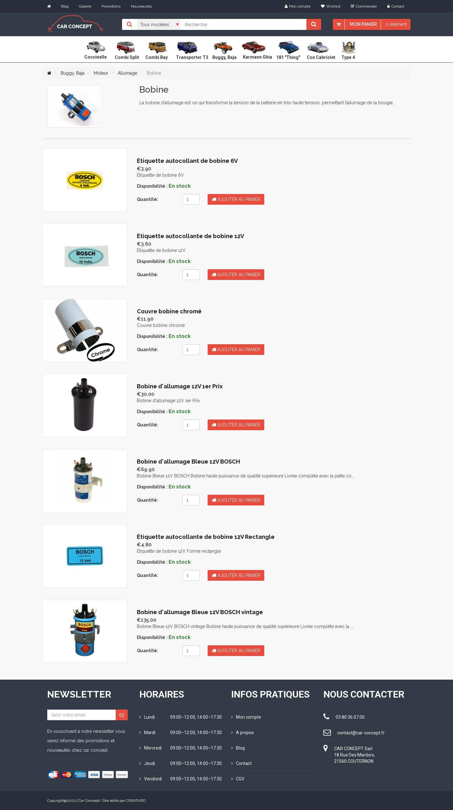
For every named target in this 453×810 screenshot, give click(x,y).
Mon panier (363, 24)
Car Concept (88, 800)
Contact (395, 6)
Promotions (111, 6)
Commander (364, 6)
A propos (242, 732)
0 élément (396, 24)
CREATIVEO (136, 800)
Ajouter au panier (236, 199)
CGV (237, 778)
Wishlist (330, 6)
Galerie (85, 6)
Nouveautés (141, 6)
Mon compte (297, 6)
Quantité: (147, 199)
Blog (65, 6)
